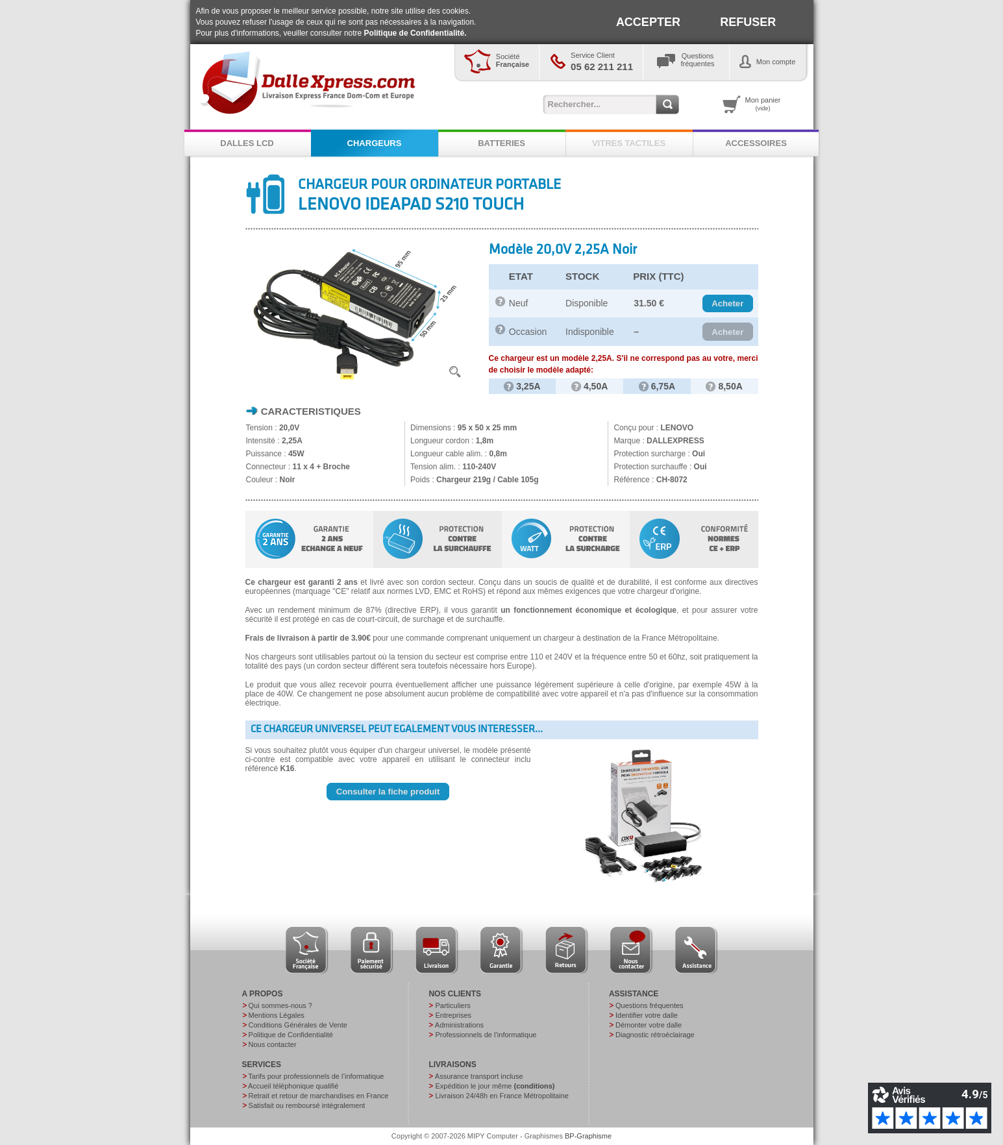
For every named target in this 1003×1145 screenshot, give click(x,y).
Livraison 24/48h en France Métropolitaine (501, 1096)
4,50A (589, 386)
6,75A (657, 386)
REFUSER (748, 22)
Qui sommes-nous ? (280, 1005)
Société (512, 60)
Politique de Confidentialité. (415, 33)
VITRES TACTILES (628, 143)
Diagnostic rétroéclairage (655, 1035)
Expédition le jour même (494, 1086)
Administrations (459, 1025)
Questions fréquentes (649, 1005)
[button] (727, 304)
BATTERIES (501, 143)
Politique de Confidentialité (291, 1035)
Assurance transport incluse (479, 1076)
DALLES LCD (246, 143)
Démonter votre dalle (648, 1025)
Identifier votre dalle (646, 1015)
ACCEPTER (648, 22)
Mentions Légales (276, 1015)
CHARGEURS (374, 143)
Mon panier (763, 104)
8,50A (724, 386)
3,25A (522, 386)
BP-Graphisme (588, 1136)
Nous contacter (273, 1044)
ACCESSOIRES (756, 143)
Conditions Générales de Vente (298, 1025)
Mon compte (776, 62)
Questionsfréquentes (698, 60)
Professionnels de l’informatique (485, 1035)
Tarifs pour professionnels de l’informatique (316, 1076)
